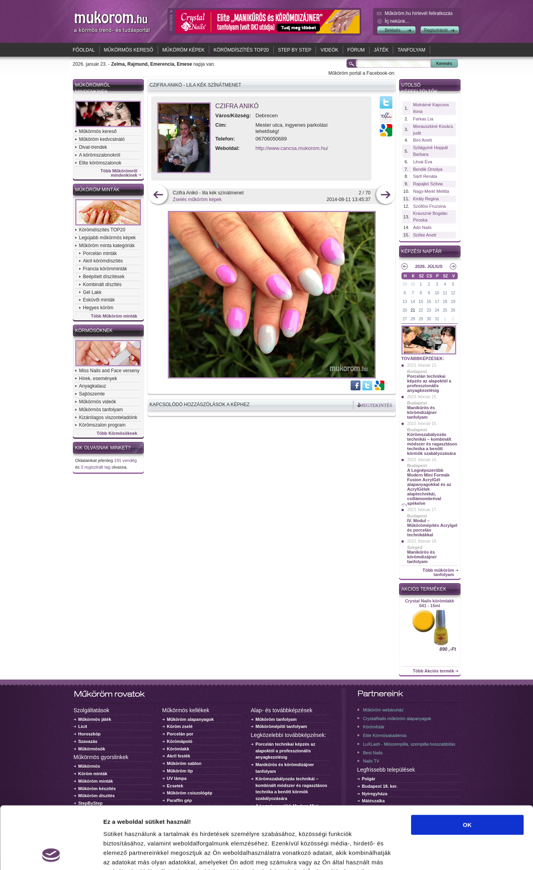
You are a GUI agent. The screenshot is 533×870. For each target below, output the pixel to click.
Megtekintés (375, 405)
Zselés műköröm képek (197, 199)
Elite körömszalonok (100, 163)
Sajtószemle (92, 394)
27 (405, 319)
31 (437, 319)
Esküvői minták (99, 300)
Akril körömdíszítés (103, 261)
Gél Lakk (92, 292)
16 (429, 301)
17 (437, 301)
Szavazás (88, 741)
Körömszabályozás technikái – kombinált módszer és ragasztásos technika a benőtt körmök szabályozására (432, 444)
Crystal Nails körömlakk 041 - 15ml (429, 603)
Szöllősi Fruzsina (429, 206)
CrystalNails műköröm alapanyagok (397, 718)
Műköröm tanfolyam (276, 719)
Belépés (393, 30)
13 (405, 301)
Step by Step (295, 50)
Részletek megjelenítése (447, 854)
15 (421, 301)
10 (437, 293)
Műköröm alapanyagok (190, 719)
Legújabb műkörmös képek (107, 237)
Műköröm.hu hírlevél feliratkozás (419, 13)
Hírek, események (98, 378)
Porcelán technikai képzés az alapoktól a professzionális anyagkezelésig (429, 383)
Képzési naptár (421, 251)
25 (445, 310)
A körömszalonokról (100, 155)
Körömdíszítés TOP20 (241, 50)
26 (453, 310)
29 (405, 284)
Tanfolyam (411, 50)
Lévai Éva (422, 161)
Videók (329, 50)
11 (445, 293)
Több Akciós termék (433, 671)
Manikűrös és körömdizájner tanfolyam (422, 412)
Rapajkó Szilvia (428, 183)
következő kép (385, 195)
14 (412, 301)
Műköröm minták (97, 189)
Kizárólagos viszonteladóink (108, 417)
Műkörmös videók (97, 402)
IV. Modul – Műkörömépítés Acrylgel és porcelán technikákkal (432, 527)
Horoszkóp (89, 733)
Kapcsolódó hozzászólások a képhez (200, 404)
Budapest (417, 371)
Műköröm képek (183, 50)
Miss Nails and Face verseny (109, 370)
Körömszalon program (102, 425)
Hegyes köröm (98, 307)
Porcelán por (180, 733)
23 (429, 310)
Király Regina (426, 198)
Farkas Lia (423, 118)
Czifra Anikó (237, 106)
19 (453, 301)
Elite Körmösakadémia (385, 735)
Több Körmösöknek (117, 433)
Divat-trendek (93, 147)
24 (437, 310)
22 (421, 310)
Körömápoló (180, 741)
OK (467, 766)
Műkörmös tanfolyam (101, 409)
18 (445, 301)
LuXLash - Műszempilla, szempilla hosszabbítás (409, 744)
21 (412, 310)
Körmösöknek (94, 330)
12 (453, 293)
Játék (381, 50)
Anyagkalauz (92, 386)
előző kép (158, 195)
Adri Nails (422, 227)
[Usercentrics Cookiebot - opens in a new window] (51, 855)
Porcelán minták (100, 253)
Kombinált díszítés (102, 284)
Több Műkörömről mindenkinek (118, 173)
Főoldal (84, 50)
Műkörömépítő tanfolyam (281, 726)
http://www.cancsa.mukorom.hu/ (292, 148)
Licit (82, 726)
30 (412, 284)
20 (405, 310)
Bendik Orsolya (428, 169)
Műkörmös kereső (128, 50)
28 (412, 319)
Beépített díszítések (103, 276)
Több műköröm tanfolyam (438, 572)
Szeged (415, 547)
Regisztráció (436, 30)
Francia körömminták (105, 269)
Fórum (356, 50)
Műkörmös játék (94, 719)
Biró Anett (422, 140)
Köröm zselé (180, 726)
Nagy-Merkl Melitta (431, 191)
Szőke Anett (424, 235)
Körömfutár (373, 726)
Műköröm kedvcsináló (102, 139)
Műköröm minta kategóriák (107, 245)
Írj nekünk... (397, 21)
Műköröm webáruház (383, 709)
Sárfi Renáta (425, 176)
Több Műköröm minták (114, 316)
